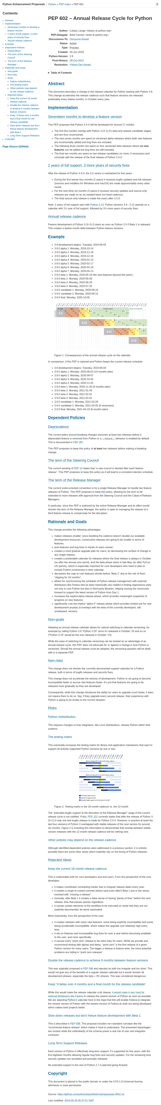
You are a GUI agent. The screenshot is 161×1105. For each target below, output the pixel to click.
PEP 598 (75, 1023)
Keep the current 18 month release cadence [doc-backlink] (77, 868)
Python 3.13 (97, 204)
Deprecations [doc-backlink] (58, 427)
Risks (10, 78)
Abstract (9, 20)
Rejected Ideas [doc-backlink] (60, 860)
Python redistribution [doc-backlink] (62, 716)
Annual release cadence (20, 40)
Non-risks (12, 74)
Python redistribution (20, 81)
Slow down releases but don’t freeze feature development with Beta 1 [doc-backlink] (94, 1015)
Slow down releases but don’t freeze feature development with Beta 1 (24, 129)
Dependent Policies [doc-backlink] (66, 417)
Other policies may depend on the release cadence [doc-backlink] (82, 840)
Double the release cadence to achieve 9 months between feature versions (24, 108)
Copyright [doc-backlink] (57, 1073)
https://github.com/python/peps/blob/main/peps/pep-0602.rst (90, 1094)
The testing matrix (19, 84)
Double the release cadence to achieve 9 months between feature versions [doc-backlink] (98, 960)
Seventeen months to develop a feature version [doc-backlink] (85, 117)
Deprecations (14, 51)
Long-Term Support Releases (24, 135)
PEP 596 (88, 968)
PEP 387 (78, 442)
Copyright (10, 139)
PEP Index (65, 4)
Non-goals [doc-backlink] (56, 619)
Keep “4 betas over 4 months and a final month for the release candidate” (24, 118)
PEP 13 (78, 468)
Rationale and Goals (15, 68)
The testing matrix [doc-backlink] (60, 736)
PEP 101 (93, 816)
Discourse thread (79, 39)
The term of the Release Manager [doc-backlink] (74, 480)
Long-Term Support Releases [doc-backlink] (67, 1043)
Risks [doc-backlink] (52, 708)
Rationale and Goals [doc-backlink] (67, 521)
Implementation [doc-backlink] (63, 107)
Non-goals (13, 71)
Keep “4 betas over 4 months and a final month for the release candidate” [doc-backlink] (97, 984)
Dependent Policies (15, 47)
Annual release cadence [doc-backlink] (67, 216)
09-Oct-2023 (77, 60)
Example (9, 44)
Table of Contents (61, 72)
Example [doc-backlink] (56, 236)
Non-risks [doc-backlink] (55, 660)
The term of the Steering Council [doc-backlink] (73, 460)
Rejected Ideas (15, 95)
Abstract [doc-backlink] (56, 83)
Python (52, 4)
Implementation (12, 23)
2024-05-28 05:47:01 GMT (79, 1100)
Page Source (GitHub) (15, 146)
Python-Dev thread (80, 64)
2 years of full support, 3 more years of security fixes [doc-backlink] (89, 165)
